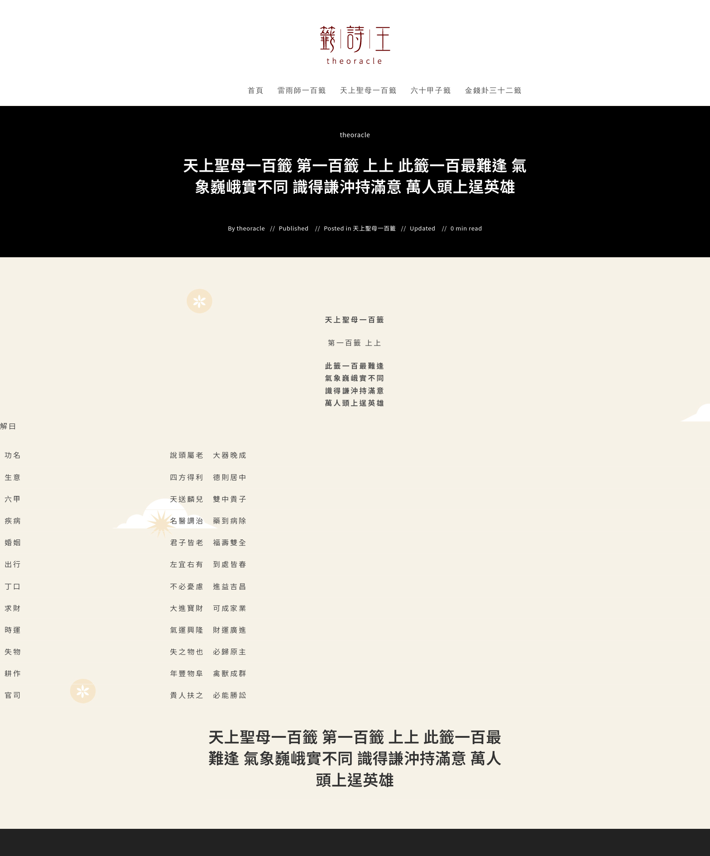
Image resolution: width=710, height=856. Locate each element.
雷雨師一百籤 (302, 90)
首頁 (256, 90)
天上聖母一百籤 (368, 90)
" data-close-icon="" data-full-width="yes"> (328, 90)
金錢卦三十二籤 (493, 90)
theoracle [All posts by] (355, 134)
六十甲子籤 (431, 90)
